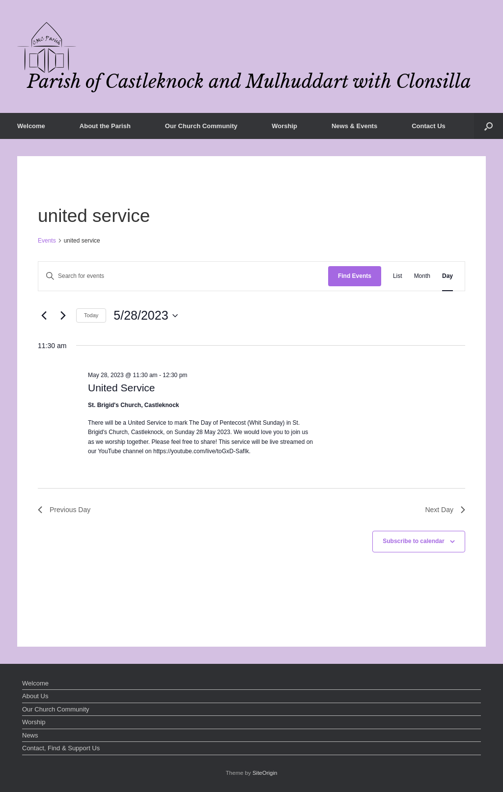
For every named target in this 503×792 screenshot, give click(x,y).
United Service (121, 387)
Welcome (31, 126)
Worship (284, 126)
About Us (35, 696)
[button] (488, 126)
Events (47, 240)
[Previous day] (44, 316)
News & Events (354, 126)
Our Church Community (201, 126)
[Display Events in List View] (397, 276)
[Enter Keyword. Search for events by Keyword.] (183, 276)
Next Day (445, 510)
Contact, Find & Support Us (61, 748)
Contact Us (429, 126)
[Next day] (63, 316)
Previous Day (64, 510)
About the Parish (105, 126)
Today (91, 315)
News (30, 735)
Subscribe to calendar (413, 541)
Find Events (354, 276)
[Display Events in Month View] (422, 276)
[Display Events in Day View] (447, 276)
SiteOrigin (265, 773)
